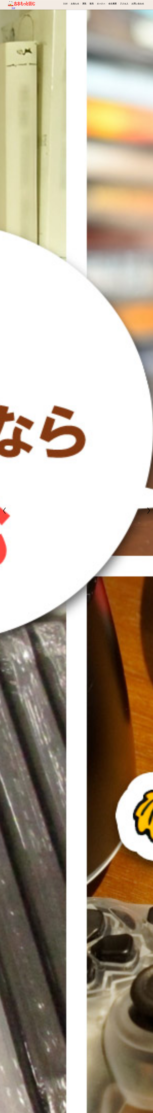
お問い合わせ (137, 4)
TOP (65, 4)
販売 (92, 4)
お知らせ (75, 4)
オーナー (101, 4)
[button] (5, 511)
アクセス (124, 4)
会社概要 (112, 4)
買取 (84, 4)
